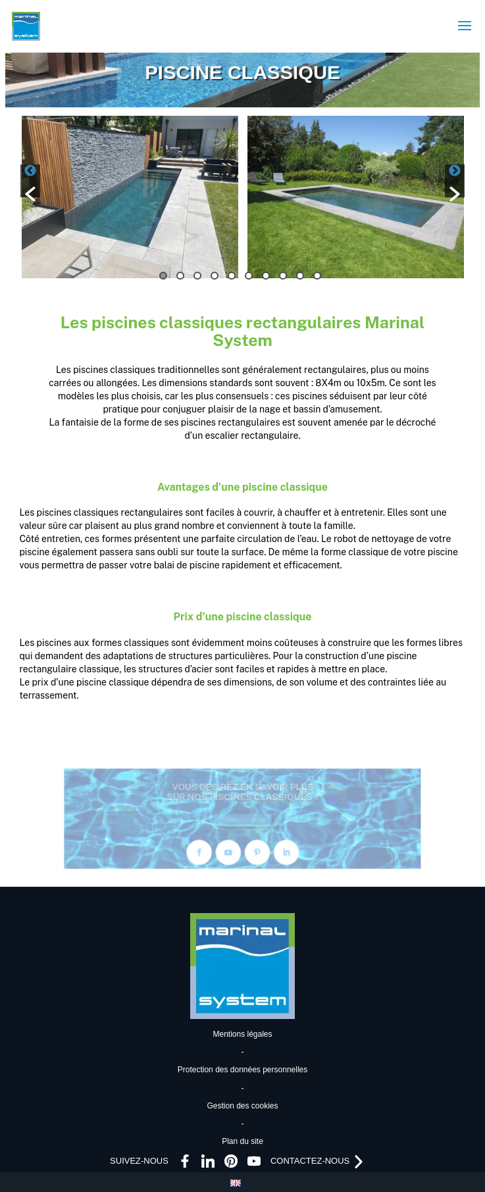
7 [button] (266, 276)
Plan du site (242, 1141)
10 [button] (317, 276)
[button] (30, 180)
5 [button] (232, 276)
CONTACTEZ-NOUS (243, 820)
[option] (130, 197)
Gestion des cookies (242, 1105)
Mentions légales (242, 1034)
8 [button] (283, 276)
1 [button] (163, 276)
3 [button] (197, 276)
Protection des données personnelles (242, 1069)
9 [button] (300, 276)
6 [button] (249, 276)
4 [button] (214, 276)
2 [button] (180, 276)
